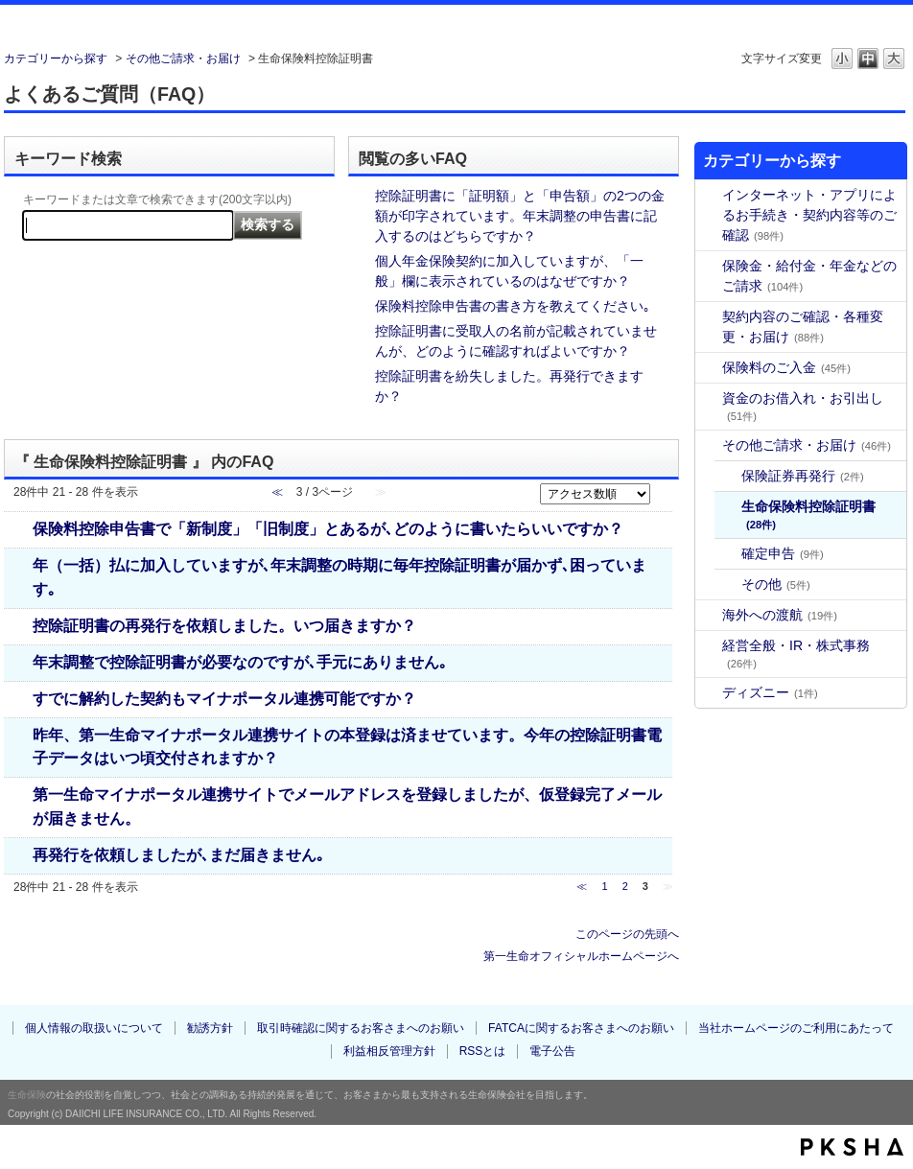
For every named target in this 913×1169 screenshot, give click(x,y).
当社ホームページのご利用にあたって (796, 1028)
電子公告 (552, 1051)
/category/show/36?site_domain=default (708, 646)
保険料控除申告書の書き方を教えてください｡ (512, 306)
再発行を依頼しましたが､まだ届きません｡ (178, 854)
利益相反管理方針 (389, 1051)
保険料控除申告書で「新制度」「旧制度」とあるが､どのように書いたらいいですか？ (328, 528)
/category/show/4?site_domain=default (708, 266)
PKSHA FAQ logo (852, 1146)
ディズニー (770, 692)
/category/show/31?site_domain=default (708, 195)
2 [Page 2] (625, 886)
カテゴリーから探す (55, 58)
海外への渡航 (779, 614)
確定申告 (782, 553)
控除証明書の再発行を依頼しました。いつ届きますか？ (224, 625)
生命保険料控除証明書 (808, 514)
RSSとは (482, 1051)
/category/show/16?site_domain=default (708, 368)
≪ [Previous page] (581, 886)
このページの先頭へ (627, 934)
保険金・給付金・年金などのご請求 (809, 275)
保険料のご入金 (786, 367)
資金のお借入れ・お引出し (802, 406)
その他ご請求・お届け (183, 58)
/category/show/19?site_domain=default (708, 398)
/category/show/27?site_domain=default (708, 445)
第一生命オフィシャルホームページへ (581, 956)
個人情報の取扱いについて (94, 1028)
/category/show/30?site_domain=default (708, 615)
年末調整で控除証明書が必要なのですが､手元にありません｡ (240, 661)
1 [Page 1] (604, 886)
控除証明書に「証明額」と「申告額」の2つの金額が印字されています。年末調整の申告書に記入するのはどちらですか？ (520, 216)
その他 (775, 584)
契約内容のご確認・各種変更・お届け (802, 326)
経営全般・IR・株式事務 (796, 653)
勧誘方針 (210, 1028)
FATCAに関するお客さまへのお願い (581, 1028)
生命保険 (27, 1094)
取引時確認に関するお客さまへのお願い (360, 1028)
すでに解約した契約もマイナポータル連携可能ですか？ (224, 698)
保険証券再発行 (802, 475)
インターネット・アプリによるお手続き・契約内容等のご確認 (809, 215)
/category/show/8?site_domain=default (708, 317)
